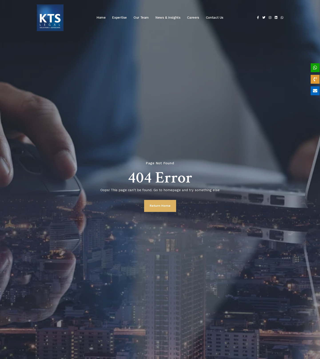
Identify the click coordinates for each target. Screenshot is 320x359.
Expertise (119, 18)
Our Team (141, 18)
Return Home (160, 205)
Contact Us (214, 18)
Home (101, 18)
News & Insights (167, 18)
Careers (193, 18)
